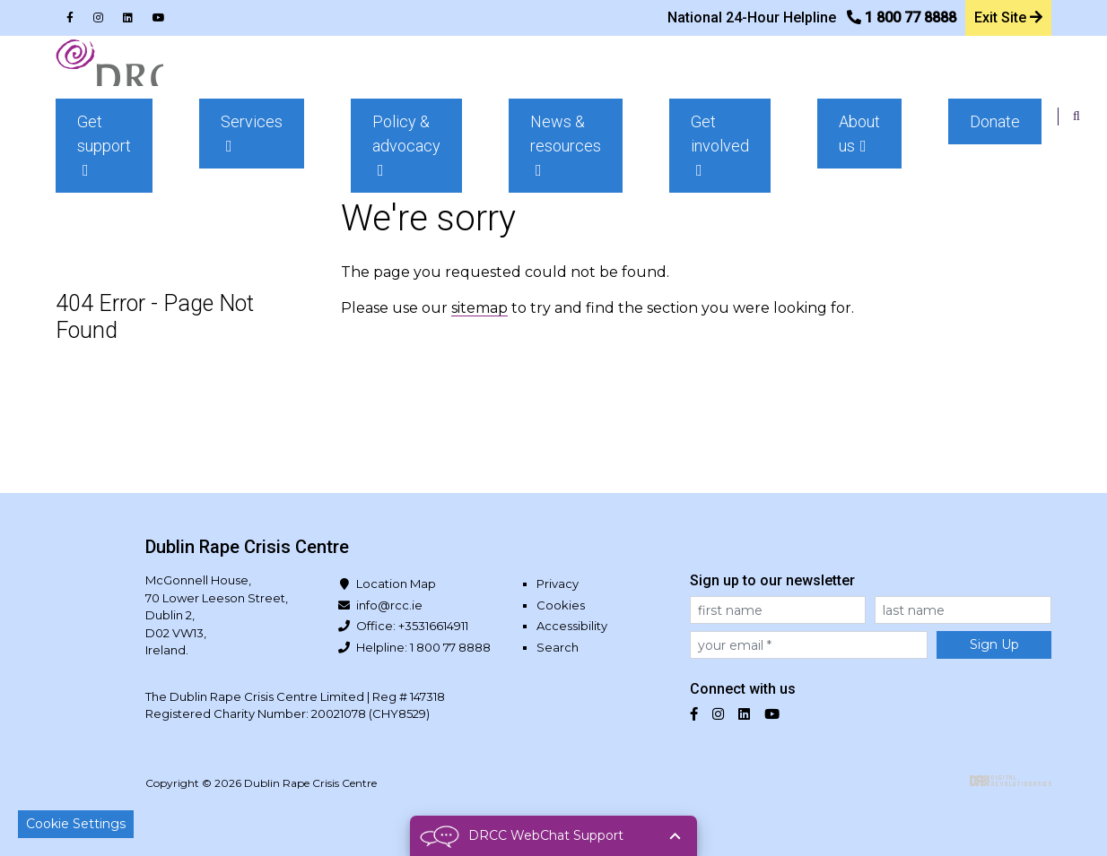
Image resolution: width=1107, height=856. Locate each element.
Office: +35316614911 (412, 625)
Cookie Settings (76, 824)
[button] (351, 81)
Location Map (396, 583)
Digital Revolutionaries (1010, 780)
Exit (1007, 13)
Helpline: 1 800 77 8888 (423, 647)
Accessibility (571, 625)
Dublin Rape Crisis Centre (140, 81)
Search (557, 647)
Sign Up (994, 644)
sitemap (479, 307)
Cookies (560, 605)
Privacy (557, 583)
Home (89, 165)
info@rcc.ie (389, 605)
